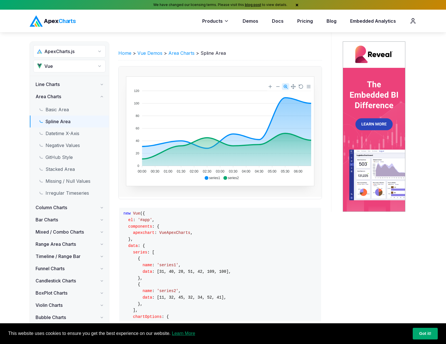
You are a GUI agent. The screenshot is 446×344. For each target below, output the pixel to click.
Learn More (183, 333)
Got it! (425, 333)
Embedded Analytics (373, 21)
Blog (331, 21)
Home (124, 53)
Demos (250, 21)
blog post (253, 5)
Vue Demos (149, 53)
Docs (278, 21)
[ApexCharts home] (53, 21)
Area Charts (181, 53)
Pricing (305, 21)
